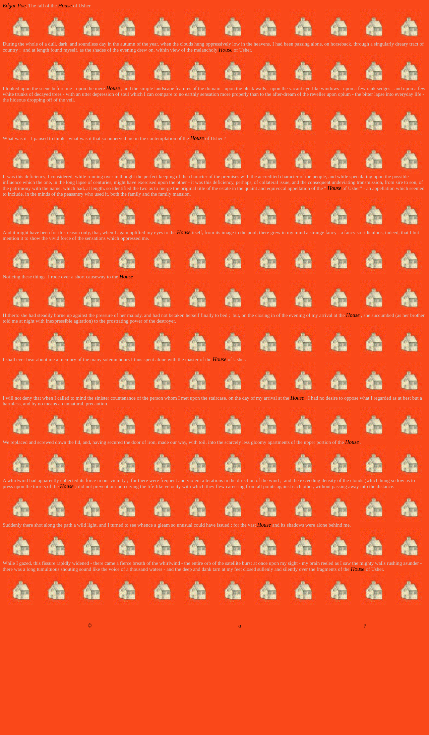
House (65, 5)
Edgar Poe (14, 5)
